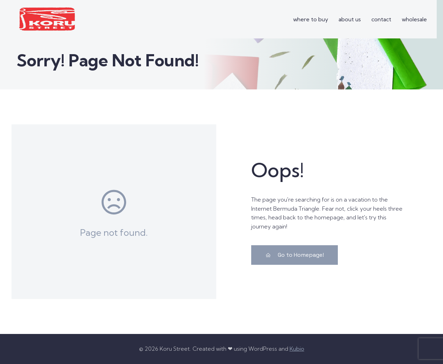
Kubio (297, 348)
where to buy (310, 19)
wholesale (414, 19)
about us (350, 19)
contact (381, 19)
